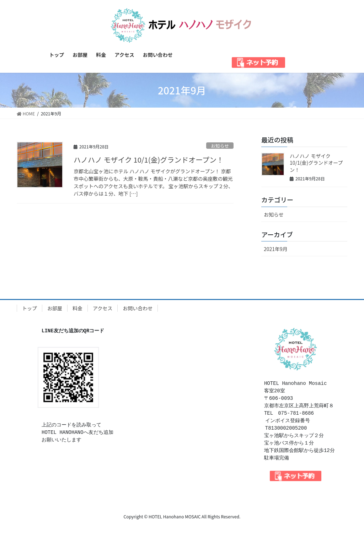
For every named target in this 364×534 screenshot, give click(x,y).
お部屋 (54, 308)
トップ (29, 308)
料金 (77, 308)
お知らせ (220, 145)
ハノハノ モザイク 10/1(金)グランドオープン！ (149, 159)
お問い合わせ (137, 308)
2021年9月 (276, 248)
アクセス (102, 308)
